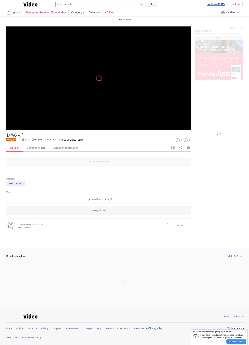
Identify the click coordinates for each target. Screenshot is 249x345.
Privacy (44, 328)
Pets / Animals (16, 183)
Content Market (27, 337)
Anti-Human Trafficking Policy (148, 328)
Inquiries (20, 328)
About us (32, 328)
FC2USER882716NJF (73, 140)
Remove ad (127, 19)
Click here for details (236, 341)
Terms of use (238, 316)
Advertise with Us (73, 328)
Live (16, 337)
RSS (41, 224)
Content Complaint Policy (117, 328)
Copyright (56, 328)
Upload (13, 13)
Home (9, 328)
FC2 (14, 4)
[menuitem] (79, 12)
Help (226, 316)
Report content (93, 328)
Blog (39, 337)
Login (88, 199)
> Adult (237, 4)
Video (9, 337)
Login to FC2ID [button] (217, 4)
